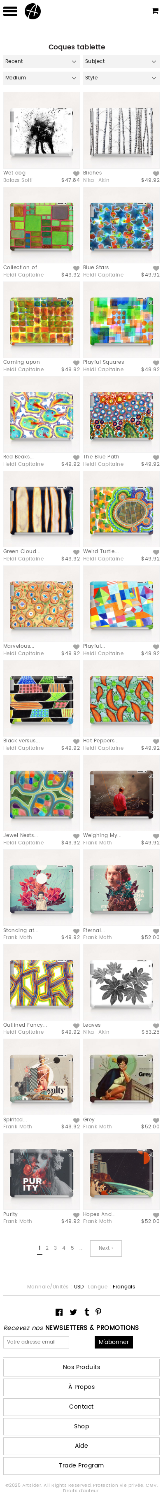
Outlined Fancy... (25, 1025)
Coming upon (21, 362)
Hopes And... (99, 1214)
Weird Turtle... (101, 552)
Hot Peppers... (101, 741)
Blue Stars (96, 268)
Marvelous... (19, 646)
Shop (81, 1426)
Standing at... (21, 931)
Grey (89, 1120)
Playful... (94, 646)
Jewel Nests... (20, 835)
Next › (106, 1248)
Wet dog (14, 173)
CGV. (152, 1485)
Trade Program (81, 1465)
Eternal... (94, 931)
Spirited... (15, 1120)
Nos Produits (81, 1367)
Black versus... (21, 741)
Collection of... (22, 268)
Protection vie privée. (119, 1485)
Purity (10, 1214)
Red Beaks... (18, 457)
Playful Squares (103, 362)
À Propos (81, 1387)
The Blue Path (101, 457)
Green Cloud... (22, 552)
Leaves (92, 1025)
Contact (81, 1406)
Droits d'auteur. (81, 1491)
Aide (81, 1446)
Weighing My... (102, 835)
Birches (92, 173)
